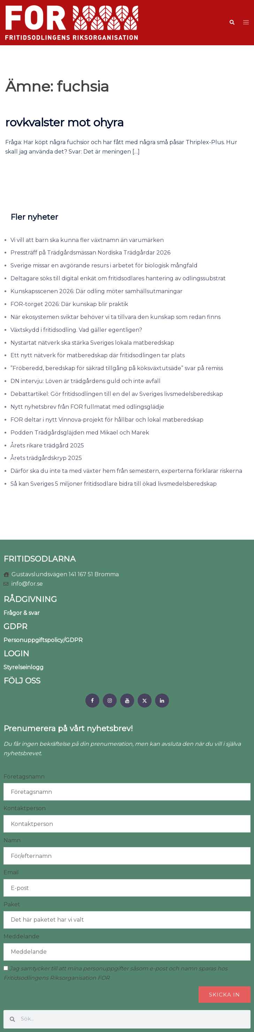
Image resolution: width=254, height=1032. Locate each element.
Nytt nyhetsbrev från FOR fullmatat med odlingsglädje (87, 407)
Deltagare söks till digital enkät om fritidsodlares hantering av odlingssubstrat (118, 278)
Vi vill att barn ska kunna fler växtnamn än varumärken (87, 240)
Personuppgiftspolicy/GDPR (43, 640)
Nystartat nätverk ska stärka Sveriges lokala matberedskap (92, 342)
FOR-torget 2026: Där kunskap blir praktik (69, 304)
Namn (12, 840)
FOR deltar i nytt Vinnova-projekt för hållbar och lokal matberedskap (106, 419)
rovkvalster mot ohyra (64, 122)
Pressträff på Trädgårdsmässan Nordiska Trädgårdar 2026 (90, 252)
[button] (231, 22)
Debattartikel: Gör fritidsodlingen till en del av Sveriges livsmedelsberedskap (116, 394)
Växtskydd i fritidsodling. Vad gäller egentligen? (76, 330)
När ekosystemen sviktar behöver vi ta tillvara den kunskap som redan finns (115, 317)
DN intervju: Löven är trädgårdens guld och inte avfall (85, 381)
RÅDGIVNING (30, 599)
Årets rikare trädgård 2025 (47, 445)
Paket (11, 904)
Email (11, 872)
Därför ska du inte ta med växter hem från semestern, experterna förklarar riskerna (126, 471)
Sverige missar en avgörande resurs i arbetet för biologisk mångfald (104, 265)
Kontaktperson (24, 808)
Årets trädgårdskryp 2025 (46, 458)
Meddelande (21, 936)
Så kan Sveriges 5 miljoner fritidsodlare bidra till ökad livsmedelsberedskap (113, 483)
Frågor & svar (21, 613)
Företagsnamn (24, 776)
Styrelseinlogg (23, 667)
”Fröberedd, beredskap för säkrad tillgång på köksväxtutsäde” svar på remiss (116, 368)
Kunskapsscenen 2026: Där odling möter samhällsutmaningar (96, 291)
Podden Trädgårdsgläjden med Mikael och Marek (79, 432)
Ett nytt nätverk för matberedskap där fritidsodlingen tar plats (97, 355)
